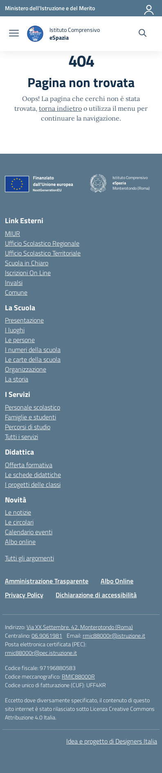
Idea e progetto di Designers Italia (111, 741)
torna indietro (60, 108)
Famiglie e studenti (30, 417)
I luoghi (15, 330)
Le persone (20, 340)
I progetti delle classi (33, 484)
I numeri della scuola (33, 349)
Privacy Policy (24, 595)
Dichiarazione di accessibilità (96, 595)
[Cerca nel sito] (142, 34)
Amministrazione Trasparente (46, 581)
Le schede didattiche (33, 474)
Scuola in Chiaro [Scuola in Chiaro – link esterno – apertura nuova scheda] (26, 263)
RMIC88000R (78, 676)
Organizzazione (25, 369)
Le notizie (18, 512)
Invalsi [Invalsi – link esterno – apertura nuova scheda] (13, 282)
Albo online (20, 542)
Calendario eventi (28, 532)
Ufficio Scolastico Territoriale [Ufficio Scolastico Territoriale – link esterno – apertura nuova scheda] (43, 253)
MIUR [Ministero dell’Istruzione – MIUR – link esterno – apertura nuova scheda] (12, 233)
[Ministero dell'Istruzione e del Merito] (50, 8)
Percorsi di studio (27, 427)
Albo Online (117, 581)
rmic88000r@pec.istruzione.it (41, 652)
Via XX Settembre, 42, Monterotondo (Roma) (80, 627)
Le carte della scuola (33, 359)
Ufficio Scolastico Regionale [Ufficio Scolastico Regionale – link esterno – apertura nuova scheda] (42, 243)
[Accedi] (149, 8)
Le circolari (19, 522)
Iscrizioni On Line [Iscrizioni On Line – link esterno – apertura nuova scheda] (28, 273)
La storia (16, 379)
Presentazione (24, 320)
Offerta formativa (28, 465)
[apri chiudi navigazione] (14, 34)
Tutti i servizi (21, 436)
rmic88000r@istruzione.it (114, 635)
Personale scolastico (32, 407)
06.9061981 (47, 635)
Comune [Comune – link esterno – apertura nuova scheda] (16, 292)
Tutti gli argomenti (29, 558)
